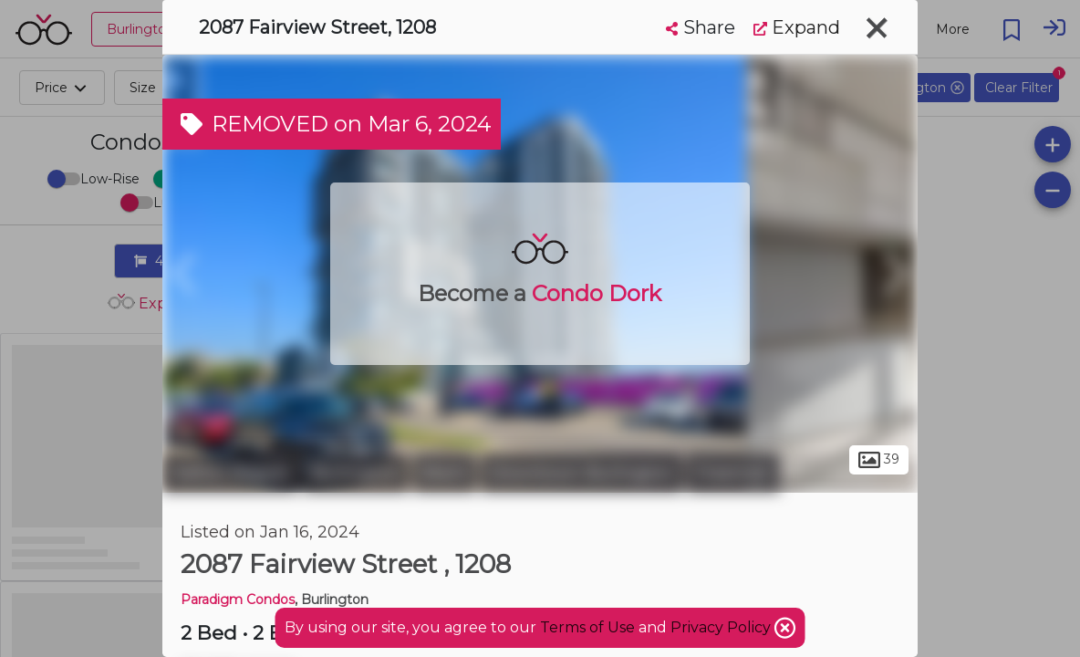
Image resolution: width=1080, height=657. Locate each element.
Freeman (733, 473)
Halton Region (230, 473)
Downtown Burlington (581, 473)
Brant (444, 473)
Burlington (356, 473)
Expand (796, 27)
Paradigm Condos (238, 599)
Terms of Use (587, 627)
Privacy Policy (722, 627)
